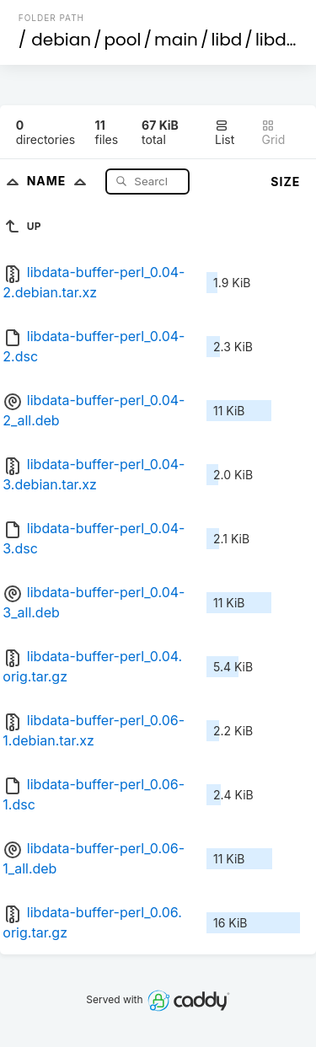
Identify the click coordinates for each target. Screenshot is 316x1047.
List (224, 133)
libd (226, 39)
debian (61, 39)
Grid (273, 133)
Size (285, 181)
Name (60, 181)
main (176, 39)
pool (123, 39)
